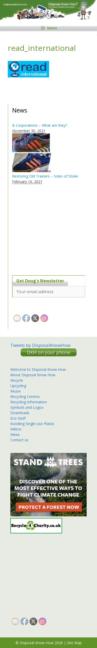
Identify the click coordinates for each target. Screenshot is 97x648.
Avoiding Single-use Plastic (32, 423)
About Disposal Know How (32, 374)
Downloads (19, 412)
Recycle (16, 380)
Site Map (74, 642)
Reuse (15, 391)
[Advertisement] (44, 227)
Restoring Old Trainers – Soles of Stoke (45, 176)
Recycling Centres (25, 396)
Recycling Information (28, 401)
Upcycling (18, 385)
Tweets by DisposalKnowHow (40, 345)
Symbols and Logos (26, 407)
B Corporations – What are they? (39, 125)
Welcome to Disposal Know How (38, 369)
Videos (15, 429)
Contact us (19, 439)
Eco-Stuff (18, 418)
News (15, 434)
